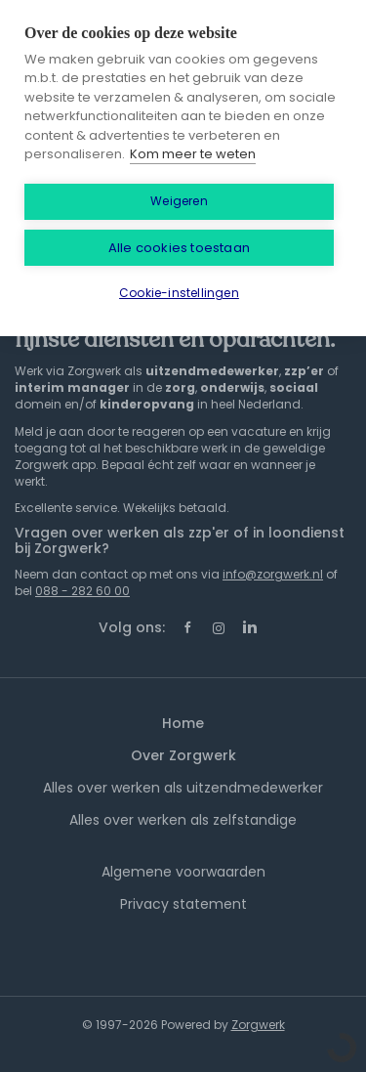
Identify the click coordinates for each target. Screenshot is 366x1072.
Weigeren (179, 201)
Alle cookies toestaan (179, 247)
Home (183, 723)
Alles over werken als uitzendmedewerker (183, 787)
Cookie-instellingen (179, 292)
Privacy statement (183, 904)
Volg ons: (132, 627)
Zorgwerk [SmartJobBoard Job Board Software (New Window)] (258, 1024)
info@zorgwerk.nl (273, 574)
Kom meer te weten (193, 154)
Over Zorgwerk (183, 755)
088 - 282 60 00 (82, 590)
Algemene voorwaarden (183, 871)
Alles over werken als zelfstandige (183, 820)
